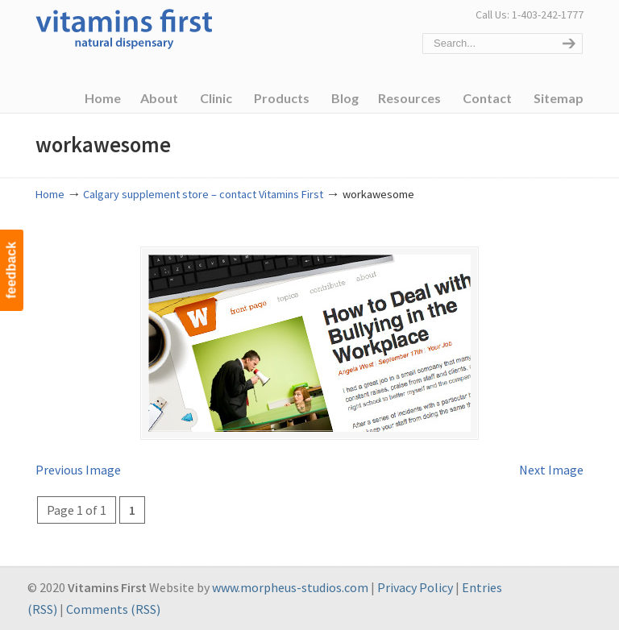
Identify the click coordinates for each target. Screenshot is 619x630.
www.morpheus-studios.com (290, 587)
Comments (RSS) (113, 609)
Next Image (551, 470)
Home (49, 194)
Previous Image (78, 470)
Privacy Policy (415, 587)
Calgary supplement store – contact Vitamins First (203, 194)
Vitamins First (124, 27)
